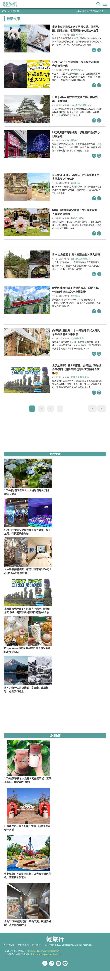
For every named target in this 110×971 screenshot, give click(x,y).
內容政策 (36, 944)
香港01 (74, 140)
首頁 (4, 11)
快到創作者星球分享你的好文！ (91, 11)
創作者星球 (23, 944)
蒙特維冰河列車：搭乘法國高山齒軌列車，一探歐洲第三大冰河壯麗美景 (76, 289)
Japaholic (75, 183)
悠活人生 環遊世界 (80, 377)
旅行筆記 (75, 296)
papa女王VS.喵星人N (81, 105)
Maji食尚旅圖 (77, 338)
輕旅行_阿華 (77, 34)
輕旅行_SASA (77, 218)
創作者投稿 (9, 944)
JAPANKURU (77, 70)
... (60, 408)
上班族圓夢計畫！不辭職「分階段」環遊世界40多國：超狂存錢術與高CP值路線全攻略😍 (76, 369)
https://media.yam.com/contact (45, 954)
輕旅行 (10, 4)
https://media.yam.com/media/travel (44, 950)
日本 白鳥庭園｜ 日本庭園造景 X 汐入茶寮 (76, 254)
